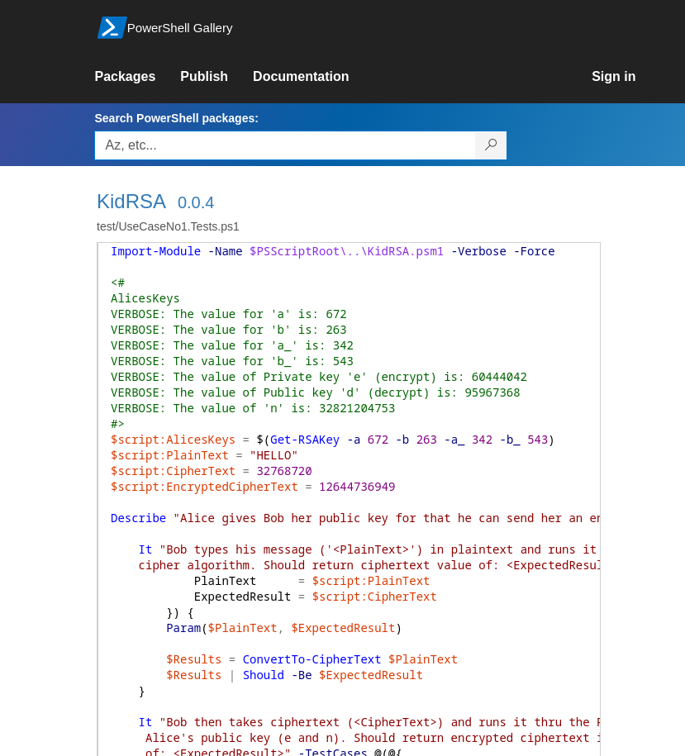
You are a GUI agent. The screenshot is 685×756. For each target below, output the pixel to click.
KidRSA (131, 201)
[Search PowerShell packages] (491, 145)
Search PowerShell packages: (176, 118)
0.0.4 (196, 202)
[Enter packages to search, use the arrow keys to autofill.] (285, 145)
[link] (137, 77)
